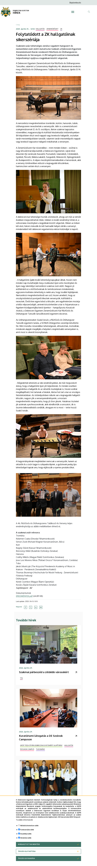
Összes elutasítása (26, 855)
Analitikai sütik (25, 837)
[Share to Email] (40, 607)
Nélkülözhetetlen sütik (29, 829)
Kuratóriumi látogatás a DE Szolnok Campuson (41, 737)
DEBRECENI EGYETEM (21, 11)
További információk (24, 823)
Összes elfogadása (26, 862)
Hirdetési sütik (25, 841)
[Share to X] (30, 607)
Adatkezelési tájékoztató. (48, 820)
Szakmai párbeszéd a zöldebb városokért (44, 672)
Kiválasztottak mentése (29, 848)
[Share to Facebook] (25, 607)
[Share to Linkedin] (35, 607)
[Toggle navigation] (73, 12)
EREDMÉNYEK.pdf (24, 596)
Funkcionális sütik (27, 833)
